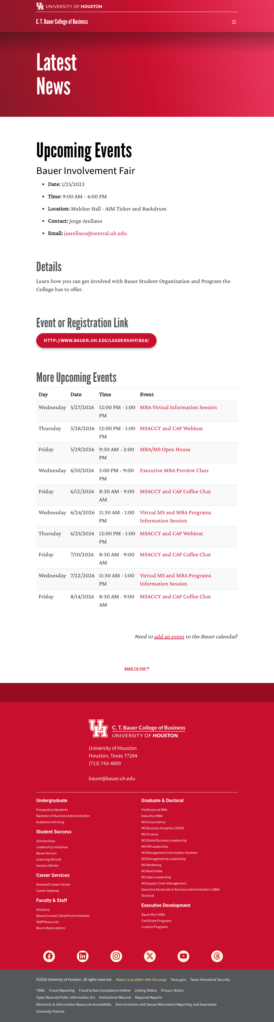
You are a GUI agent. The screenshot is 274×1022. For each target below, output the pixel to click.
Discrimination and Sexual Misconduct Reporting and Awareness (165, 1004)
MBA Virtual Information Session (178, 407)
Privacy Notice (172, 990)
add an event (169, 636)
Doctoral (147, 895)
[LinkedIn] (83, 956)
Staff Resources (47, 922)
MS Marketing (151, 865)
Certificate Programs (156, 920)
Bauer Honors (46, 853)
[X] (150, 956)
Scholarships (45, 841)
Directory (43, 909)
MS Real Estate (151, 871)
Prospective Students (52, 809)
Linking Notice (146, 990)
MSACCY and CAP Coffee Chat (175, 491)
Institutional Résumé (115, 997)
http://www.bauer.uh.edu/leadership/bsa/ (96, 340)
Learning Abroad (48, 859)
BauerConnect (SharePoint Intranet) (63, 915)
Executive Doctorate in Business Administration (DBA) (180, 889)
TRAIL (40, 990)
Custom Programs (154, 926)
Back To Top (137, 668)
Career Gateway (47, 890)
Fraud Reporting (62, 990)
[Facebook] (49, 956)
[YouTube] (183, 956)
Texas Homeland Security (210, 979)
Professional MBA (154, 809)
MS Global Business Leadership (164, 840)
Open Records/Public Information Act (65, 997)
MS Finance (149, 834)
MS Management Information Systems (169, 852)
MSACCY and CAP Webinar (171, 428)
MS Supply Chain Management (163, 883)
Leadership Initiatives (52, 847)
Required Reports (148, 997)
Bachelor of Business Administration (63, 816)
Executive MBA (152, 816)
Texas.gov (178, 979)
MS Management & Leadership (163, 858)
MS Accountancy (153, 822)
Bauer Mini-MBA (153, 914)
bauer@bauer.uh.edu (112, 778)
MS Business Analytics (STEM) (162, 828)
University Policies (50, 1011)
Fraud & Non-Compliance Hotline (105, 990)
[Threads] (217, 956)
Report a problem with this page (141, 979)
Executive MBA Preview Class (174, 470)
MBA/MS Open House (165, 449)
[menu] (234, 22)
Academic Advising (50, 822)
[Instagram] (116, 956)
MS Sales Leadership (156, 877)
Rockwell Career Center (53, 884)
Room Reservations (50, 928)
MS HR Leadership (154, 846)
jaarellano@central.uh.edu (95, 233)
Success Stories (47, 865)
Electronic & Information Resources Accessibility (73, 1004)
